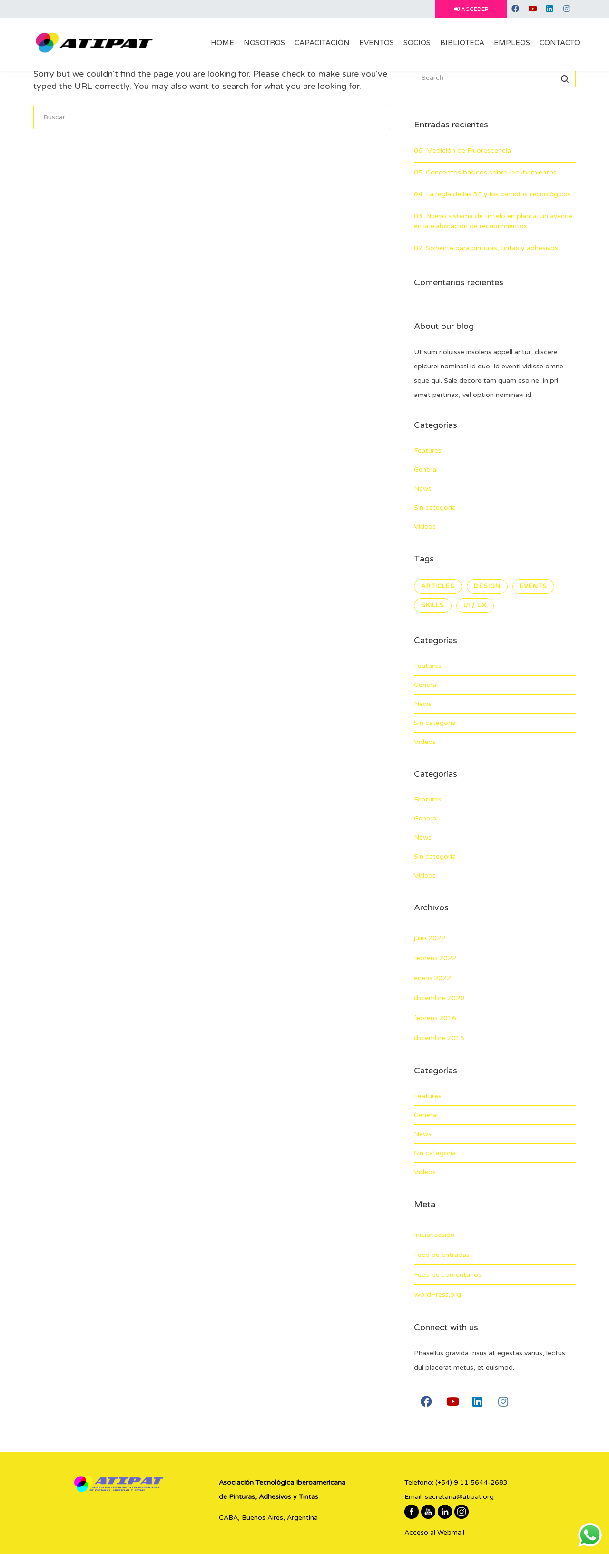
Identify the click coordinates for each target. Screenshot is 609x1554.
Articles (438, 586)
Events (533, 586)
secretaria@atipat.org (459, 1497)
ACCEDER (471, 9)
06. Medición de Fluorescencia (462, 150)
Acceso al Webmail (434, 1532)
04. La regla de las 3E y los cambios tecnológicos (492, 194)
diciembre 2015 (439, 1038)
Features (428, 450)
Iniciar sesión (434, 1235)
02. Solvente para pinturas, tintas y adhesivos (486, 248)
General (426, 469)
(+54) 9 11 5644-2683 (471, 1482)
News (423, 488)
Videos (425, 526)
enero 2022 (432, 978)
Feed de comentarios (447, 1275)
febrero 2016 (435, 1018)
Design (487, 586)
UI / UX (475, 605)
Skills (432, 605)
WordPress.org (437, 1295)
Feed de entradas (442, 1255)
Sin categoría (435, 507)
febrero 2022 (435, 958)
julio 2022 (429, 938)
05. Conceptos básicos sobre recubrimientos (485, 172)
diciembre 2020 (439, 998)
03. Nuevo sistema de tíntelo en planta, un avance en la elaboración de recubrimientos (493, 221)
